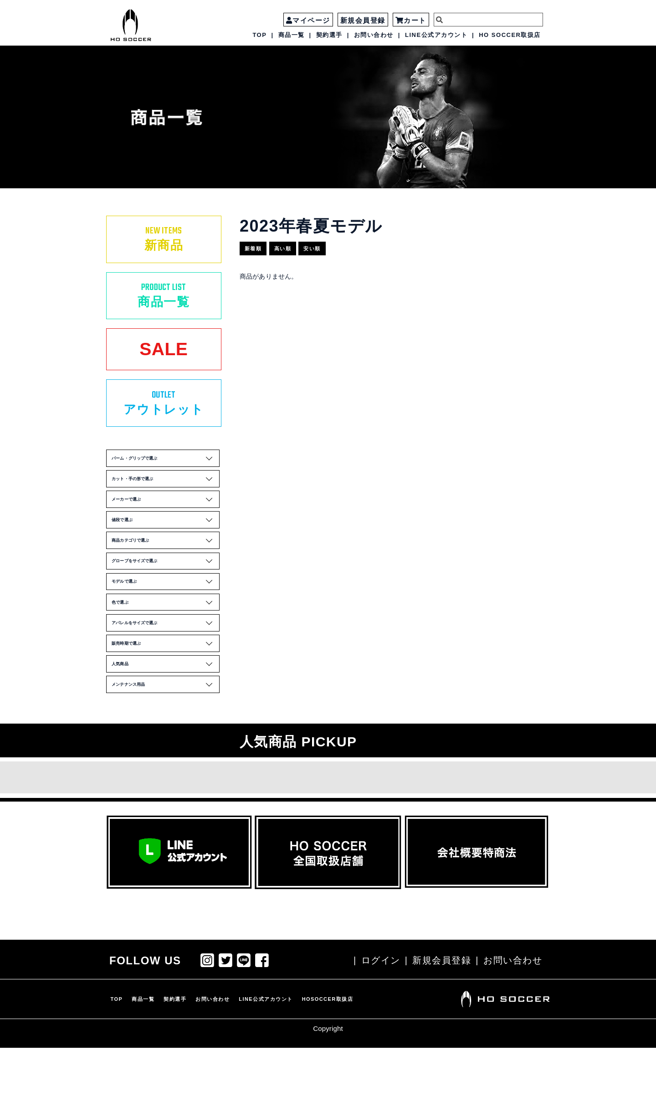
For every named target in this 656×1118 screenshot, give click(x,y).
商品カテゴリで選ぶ (165, 577)
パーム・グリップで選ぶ (165, 477)
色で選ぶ (165, 652)
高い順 (295, 245)
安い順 (331, 245)
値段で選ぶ (165, 552)
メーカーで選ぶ (165, 527)
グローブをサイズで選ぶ (165, 602)
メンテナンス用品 (165, 753)
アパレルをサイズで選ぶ (165, 677)
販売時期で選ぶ (165, 702)
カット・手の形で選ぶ (165, 502)
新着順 (258, 245)
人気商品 (165, 728)
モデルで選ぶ (165, 627)
